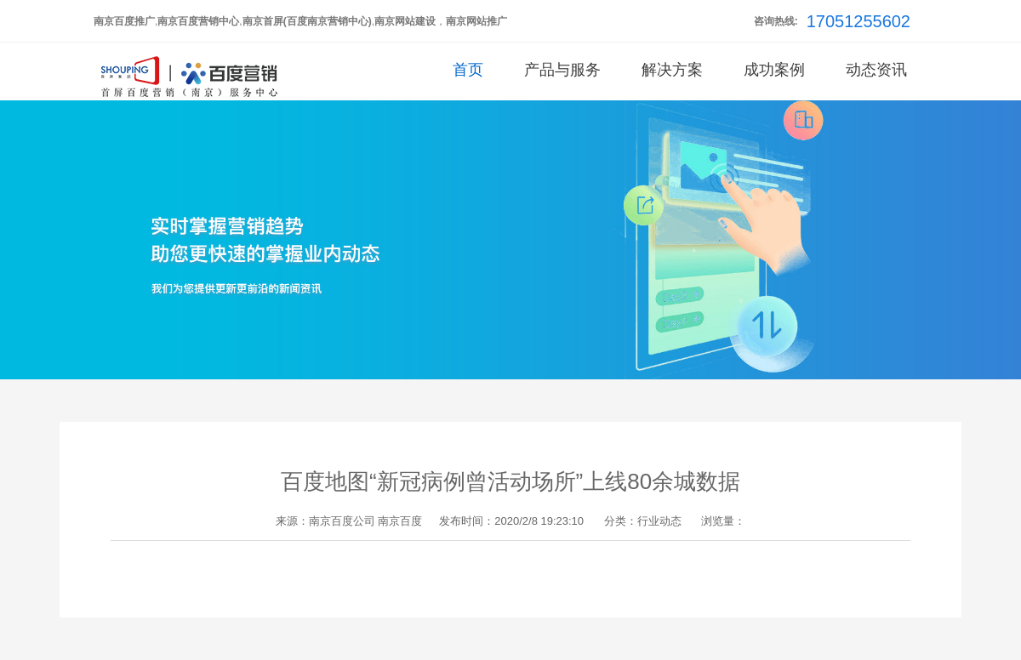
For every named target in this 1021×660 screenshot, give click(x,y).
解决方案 (672, 69)
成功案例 (774, 69)
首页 (468, 69)
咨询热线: (776, 21)
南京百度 (400, 521)
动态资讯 (876, 69)
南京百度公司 (342, 521)
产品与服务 (562, 69)
